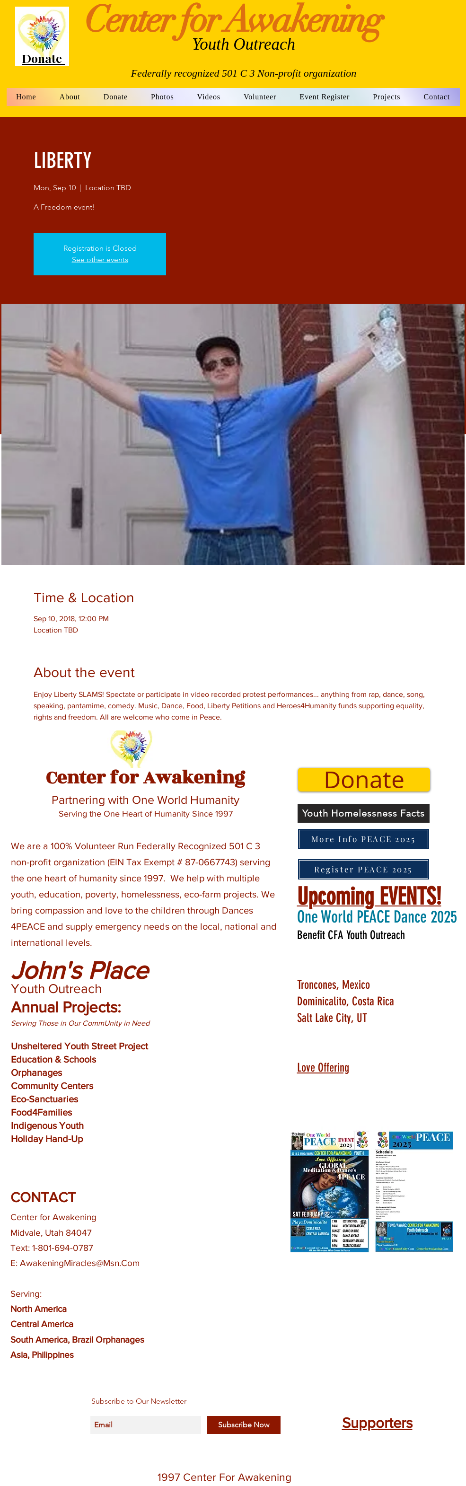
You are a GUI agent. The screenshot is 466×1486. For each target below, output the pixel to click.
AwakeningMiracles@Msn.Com (80, 1263)
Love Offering (323, 1067)
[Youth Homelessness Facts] (364, 813)
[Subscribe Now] (244, 1425)
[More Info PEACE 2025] (364, 839)
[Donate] (364, 779)
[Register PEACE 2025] (364, 869)
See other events (100, 259)
